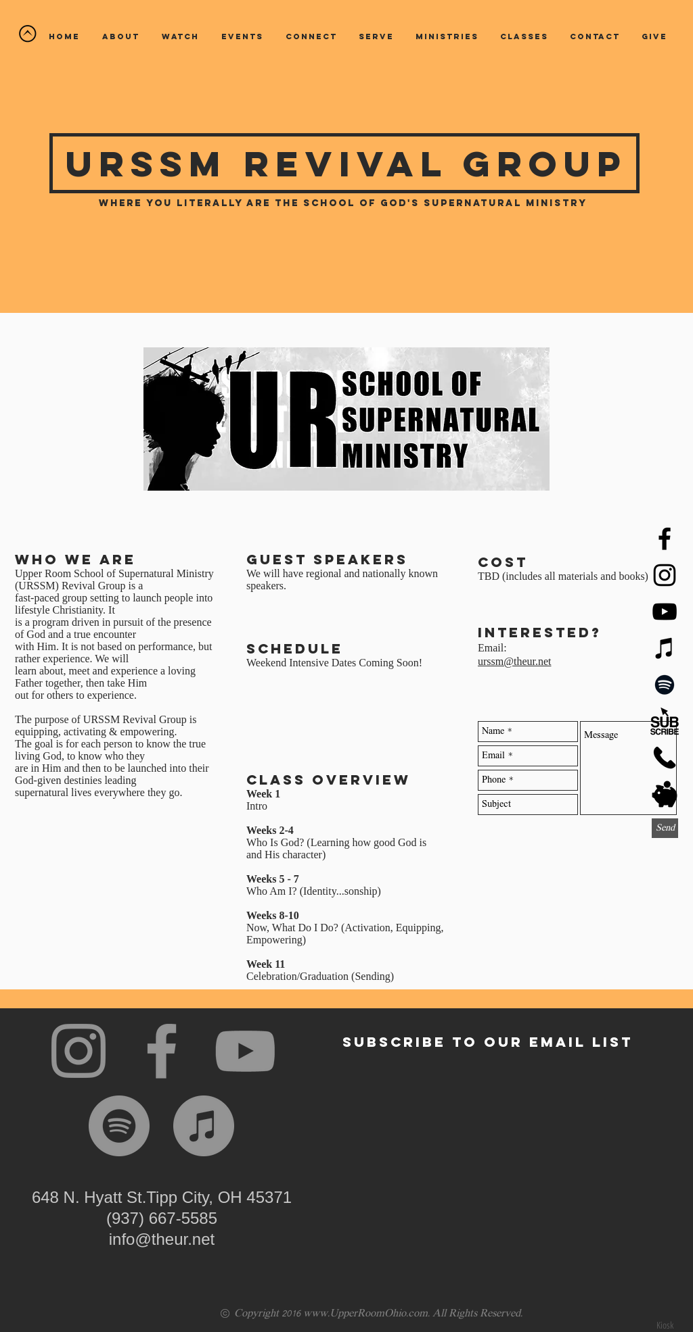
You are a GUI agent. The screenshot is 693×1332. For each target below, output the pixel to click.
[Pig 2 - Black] (664, 794)
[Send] (665, 828)
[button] (180, 36)
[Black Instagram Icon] (664, 575)
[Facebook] (161, 1050)
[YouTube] (664, 611)
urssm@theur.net (515, 661)
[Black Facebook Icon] (664, 538)
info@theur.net (162, 1239)
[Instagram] (78, 1050)
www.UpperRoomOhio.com (365, 1314)
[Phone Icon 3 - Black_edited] (664, 757)
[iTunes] (664, 648)
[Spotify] (664, 684)
